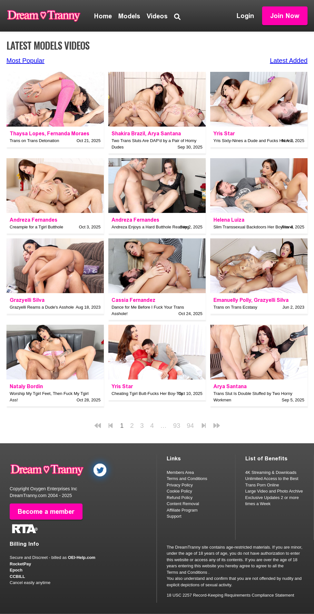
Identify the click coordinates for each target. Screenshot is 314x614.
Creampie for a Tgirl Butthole (36, 227)
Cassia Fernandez (133, 300)
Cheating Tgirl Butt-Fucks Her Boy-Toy (147, 393)
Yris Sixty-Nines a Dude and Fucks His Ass (253, 140)
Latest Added (289, 60)
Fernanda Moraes (68, 133)
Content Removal (183, 503)
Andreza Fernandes (33, 220)
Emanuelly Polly (232, 300)
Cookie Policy (179, 491)
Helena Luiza (228, 220)
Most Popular (25, 60)
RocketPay (20, 563)
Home (103, 16)
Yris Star (224, 133)
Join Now (284, 16)
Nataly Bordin (26, 386)
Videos (157, 16)
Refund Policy (179, 497)
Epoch (16, 570)
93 (176, 425)
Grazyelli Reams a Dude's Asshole (42, 307)
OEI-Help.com (81, 557)
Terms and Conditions (187, 478)
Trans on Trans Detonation (34, 140)
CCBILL (17, 576)
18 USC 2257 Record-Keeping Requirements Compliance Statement (230, 595)
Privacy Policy (180, 485)
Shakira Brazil (128, 133)
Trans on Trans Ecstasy (235, 307)
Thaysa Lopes (27, 133)
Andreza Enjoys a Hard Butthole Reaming (150, 227)
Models (129, 16)
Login (245, 16)
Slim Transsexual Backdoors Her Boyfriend (253, 227)
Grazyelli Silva (27, 300)
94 (190, 425)
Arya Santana (164, 133)
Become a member (46, 511)
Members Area (180, 472)
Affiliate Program (182, 510)
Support (174, 516)
